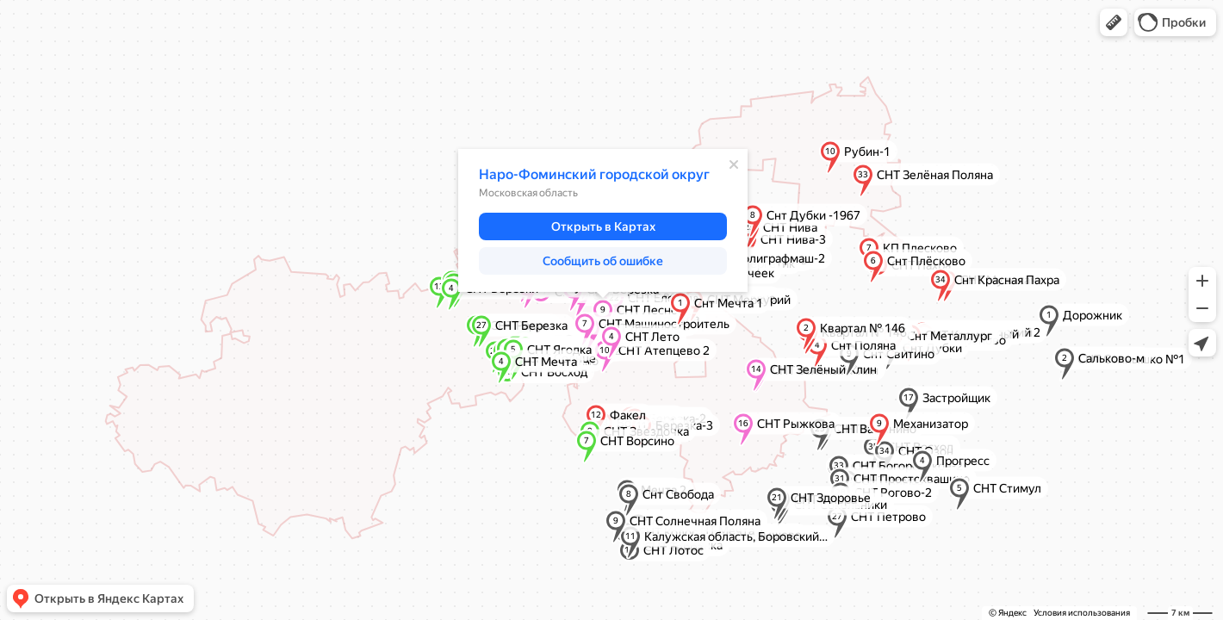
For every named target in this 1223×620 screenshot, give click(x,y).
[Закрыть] (734, 164)
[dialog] (603, 220)
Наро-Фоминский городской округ (594, 174)
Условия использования (1082, 612)
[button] (1113, 22)
